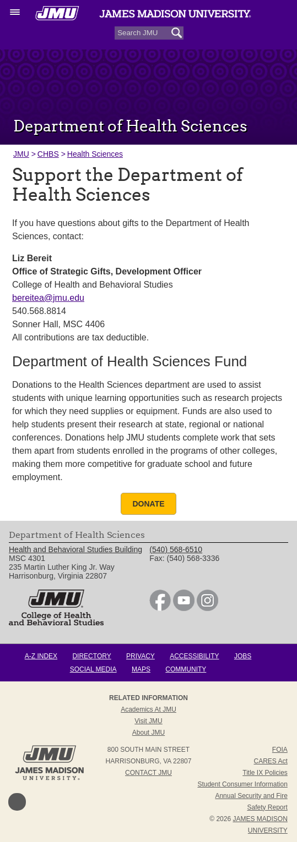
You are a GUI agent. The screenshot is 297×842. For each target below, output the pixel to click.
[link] (160, 608)
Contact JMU (148, 773)
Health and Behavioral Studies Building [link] (75, 549)
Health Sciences (95, 154)
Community (185, 669)
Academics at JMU (148, 709)
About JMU (148, 732)
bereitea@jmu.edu (48, 297)
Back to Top (17, 802)
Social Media (93, 669)
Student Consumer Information (242, 784)
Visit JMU (148, 721)
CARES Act (270, 761)
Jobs (242, 656)
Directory (91, 656)
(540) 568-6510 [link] (175, 549)
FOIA (280, 749)
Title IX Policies (265, 773)
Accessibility (194, 656)
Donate (148, 503)
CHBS (48, 154)
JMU (21, 154)
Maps (141, 669)
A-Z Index (41, 656)
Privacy (140, 656)
